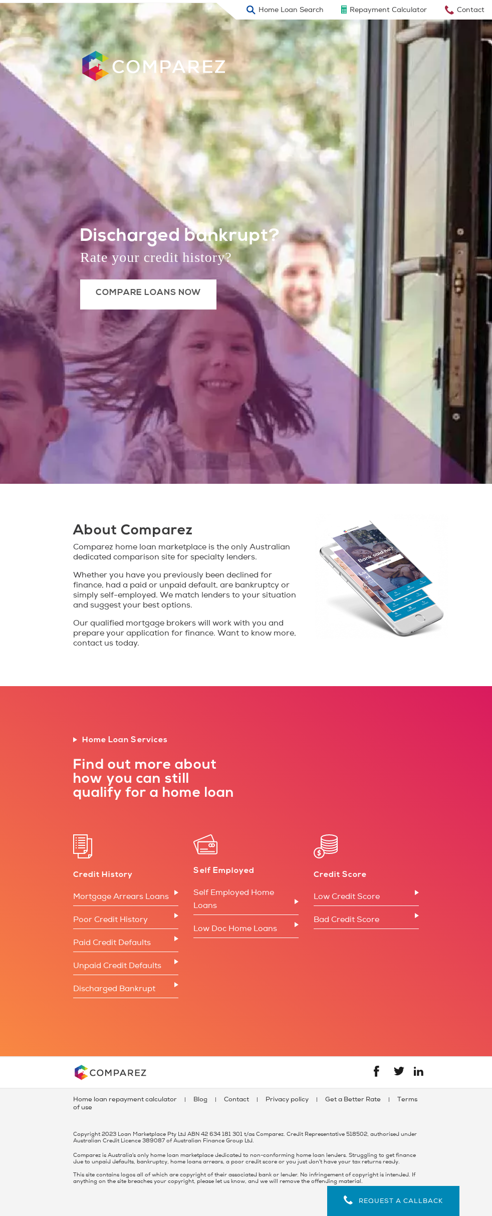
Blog (200, 1099)
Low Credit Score (347, 896)
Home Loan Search (291, 10)
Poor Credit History (110, 920)
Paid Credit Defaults (112, 943)
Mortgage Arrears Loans (121, 896)
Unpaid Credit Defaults (117, 966)
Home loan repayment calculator (125, 1099)
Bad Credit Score (346, 920)
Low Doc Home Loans (235, 929)
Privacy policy (287, 1099)
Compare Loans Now (148, 292)
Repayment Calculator (388, 10)
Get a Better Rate (353, 1099)
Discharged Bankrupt (114, 989)
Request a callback (393, 1200)
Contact (470, 10)
